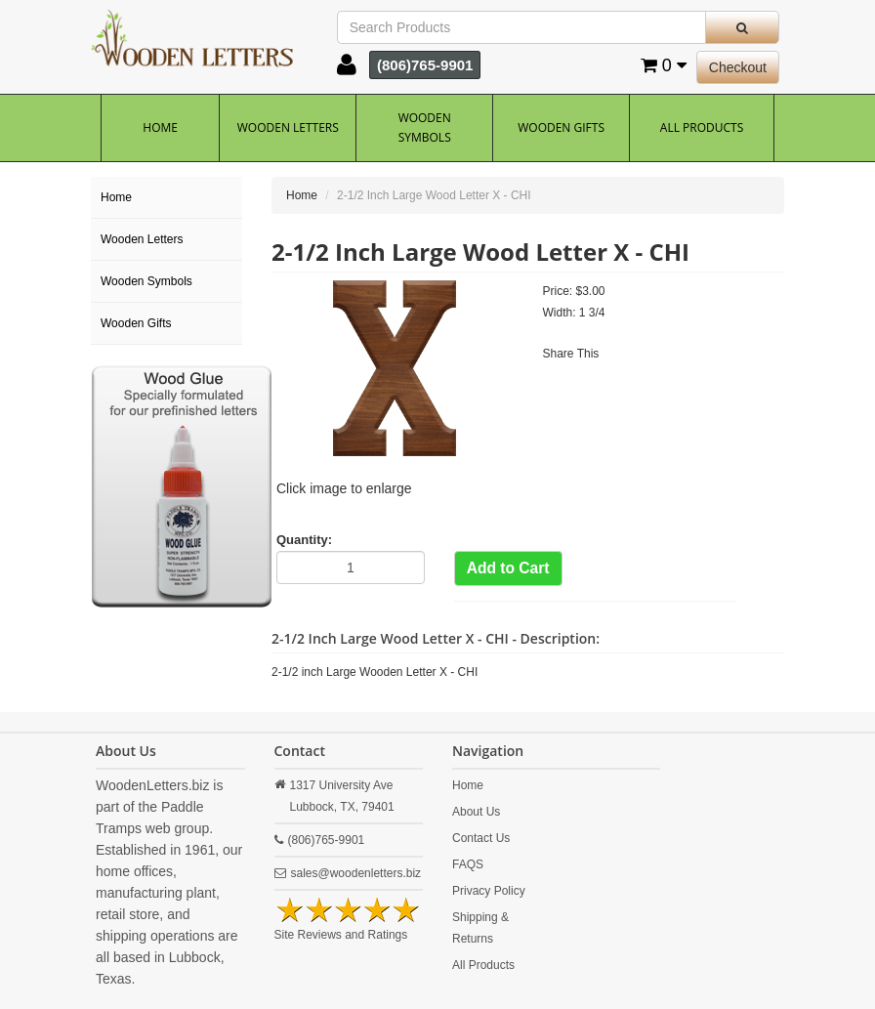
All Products (701, 127)
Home (160, 127)
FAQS (467, 864)
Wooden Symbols (424, 127)
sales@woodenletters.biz (356, 873)
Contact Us (481, 838)
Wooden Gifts (561, 127)
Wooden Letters (288, 127)
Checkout (738, 67)
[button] (346, 69)
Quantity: (304, 539)
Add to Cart (508, 568)
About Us (476, 812)
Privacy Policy (488, 891)
